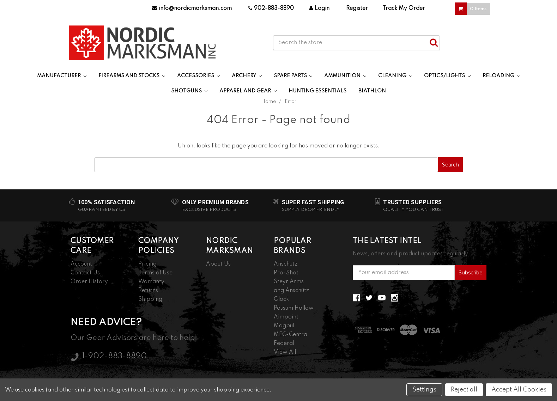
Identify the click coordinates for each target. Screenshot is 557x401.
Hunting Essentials (317, 91)
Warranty (151, 282)
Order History (89, 282)
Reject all (464, 390)
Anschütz (285, 264)
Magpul (284, 326)
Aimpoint (286, 317)
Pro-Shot (286, 273)
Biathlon (372, 91)
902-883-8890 (271, 8)
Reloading (501, 75)
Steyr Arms (289, 282)
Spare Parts (293, 75)
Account (81, 264)
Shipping (150, 299)
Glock (281, 299)
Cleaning (395, 75)
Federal (284, 343)
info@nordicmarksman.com (192, 8)
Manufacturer (61, 75)
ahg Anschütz (291, 290)
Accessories (198, 75)
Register (357, 8)
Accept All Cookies (518, 390)
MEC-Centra (290, 335)
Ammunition (345, 75)
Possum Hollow (294, 308)
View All (285, 352)
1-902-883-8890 (114, 356)
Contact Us (85, 273)
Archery (247, 75)
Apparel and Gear (248, 91)
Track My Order (403, 8)
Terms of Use (155, 273)
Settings (424, 390)
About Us (218, 264)
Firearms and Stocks (131, 75)
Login (319, 8)
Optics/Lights (447, 75)
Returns (148, 290)
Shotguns (189, 91)
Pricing (147, 264)
